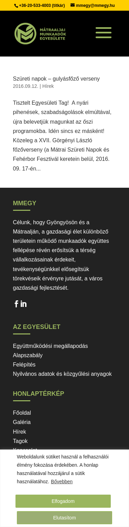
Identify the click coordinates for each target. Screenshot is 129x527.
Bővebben (62, 481)
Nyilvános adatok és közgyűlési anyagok (62, 374)
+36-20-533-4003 (35, 5)
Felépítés (24, 365)
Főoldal (22, 413)
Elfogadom (63, 501)
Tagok (20, 441)
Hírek (48, 86)
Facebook (16, 305)
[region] (64, 488)
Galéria (22, 422)
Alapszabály (28, 355)
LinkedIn (23, 305)
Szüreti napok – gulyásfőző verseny (56, 79)
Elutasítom (64, 517)
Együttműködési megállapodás (50, 346)
